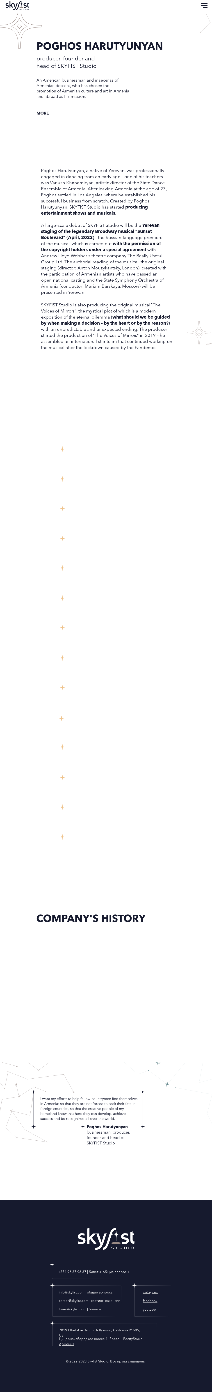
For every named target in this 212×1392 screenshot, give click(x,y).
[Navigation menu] (204, 5)
